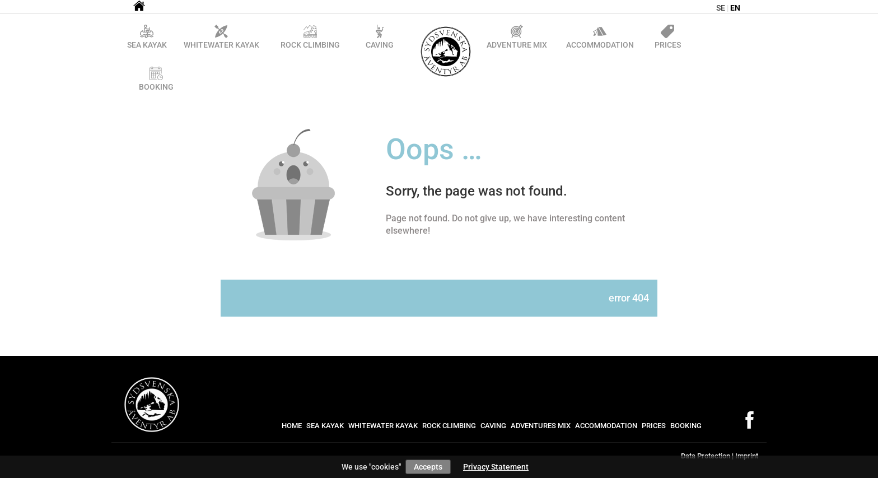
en (735, 7)
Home (292, 425)
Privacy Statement (496, 466)
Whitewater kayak (383, 425)
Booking (686, 425)
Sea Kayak (325, 425)
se (720, 7)
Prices (654, 425)
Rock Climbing (449, 425)
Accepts (428, 466)
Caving (493, 425)
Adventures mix (541, 425)
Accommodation (606, 425)
